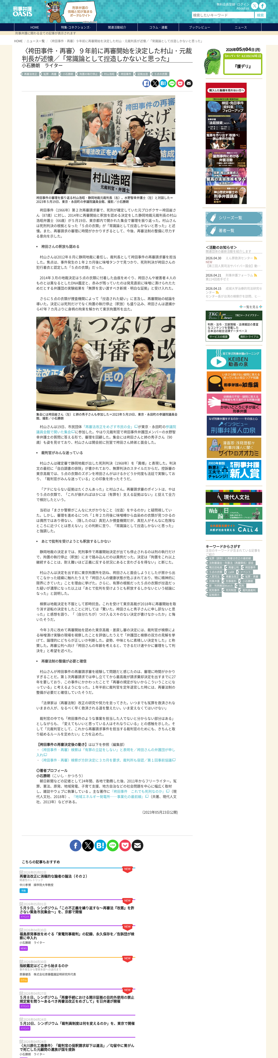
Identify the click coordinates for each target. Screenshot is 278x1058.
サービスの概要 (218, 383)
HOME (34, 27)
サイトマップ (67, 1044)
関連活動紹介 (117, 27)
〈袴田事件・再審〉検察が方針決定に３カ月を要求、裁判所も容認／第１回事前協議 (106, 760)
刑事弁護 (214, 628)
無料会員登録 (226, 4)
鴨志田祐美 (215, 614)
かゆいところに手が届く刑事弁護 (80, 1032)
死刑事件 (214, 637)
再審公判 (233, 614)
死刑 (241, 632)
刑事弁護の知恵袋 (69, 1029)
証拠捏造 (142, 74)
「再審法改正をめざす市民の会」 (108, 426)
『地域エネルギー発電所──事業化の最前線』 (108, 796)
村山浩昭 (109, 74)
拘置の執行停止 (88, 74)
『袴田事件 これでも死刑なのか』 (138, 791)
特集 (76, 27)
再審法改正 (30, 74)
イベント (245, 618)
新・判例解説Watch (221, 632)
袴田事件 (126, 74)
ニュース (63, 1021)
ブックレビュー (199, 27)
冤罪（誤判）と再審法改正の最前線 (230, 605)
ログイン (243, 4)
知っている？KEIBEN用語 (74, 1025)
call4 (231, 618)
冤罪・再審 (49, 74)
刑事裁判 (231, 628)
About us (243, 8)
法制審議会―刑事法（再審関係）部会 (231, 609)
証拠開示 (214, 641)
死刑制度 (231, 637)
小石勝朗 (68, 74)
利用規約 (51, 1044)
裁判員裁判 (249, 637)
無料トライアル (249, 383)
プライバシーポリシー (29, 1044)
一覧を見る (250, 353)
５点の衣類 (160, 74)
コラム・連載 (66, 1013)
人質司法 (214, 623)
